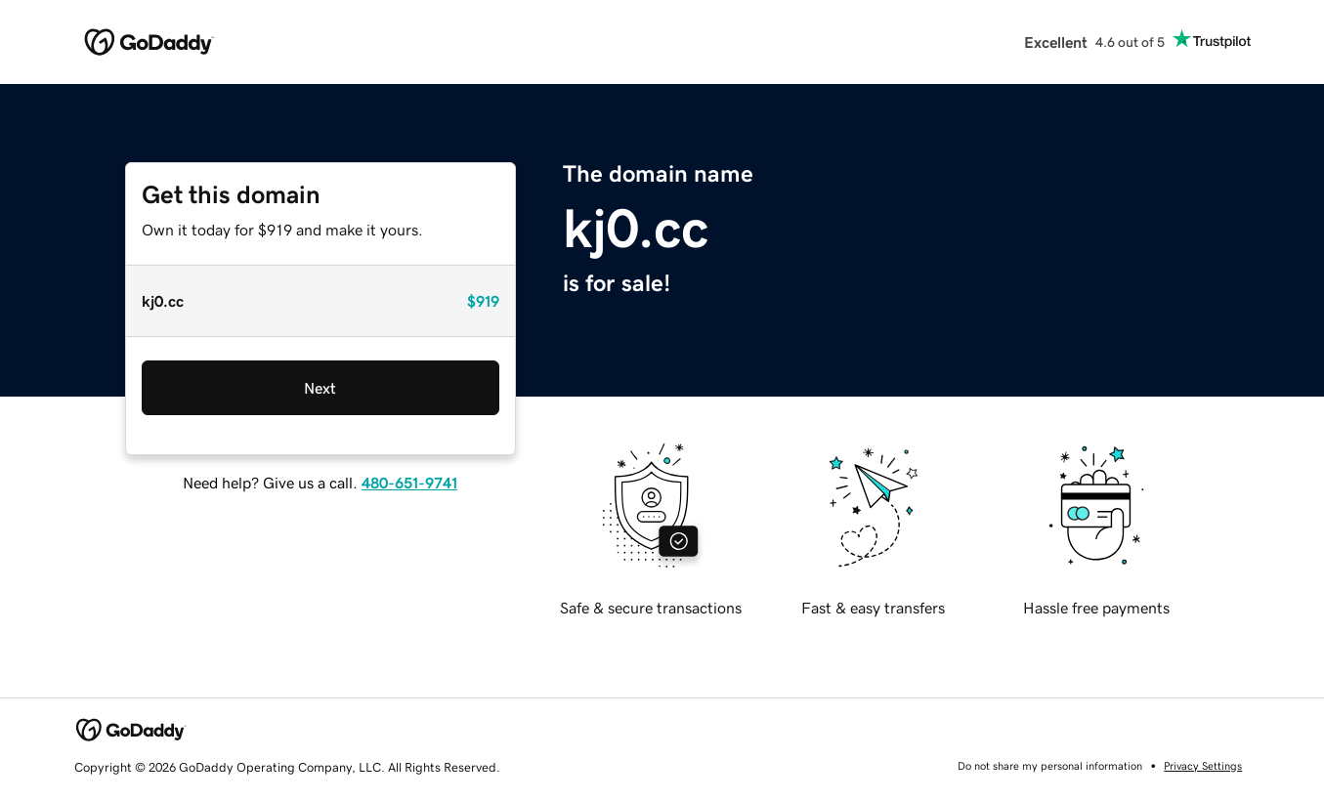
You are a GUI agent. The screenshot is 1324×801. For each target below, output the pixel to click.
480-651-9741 (409, 482)
